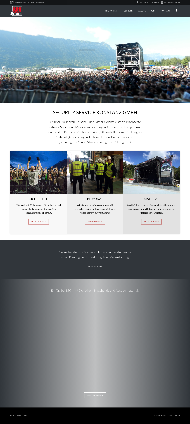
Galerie (142, 11)
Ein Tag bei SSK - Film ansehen (77, 66)
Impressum (174, 415)
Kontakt (165, 11)
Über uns (128, 11)
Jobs (153, 11)
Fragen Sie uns (95, 266)
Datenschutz (159, 415)
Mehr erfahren (38, 221)
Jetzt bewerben (49, 66)
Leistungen (112, 11)
